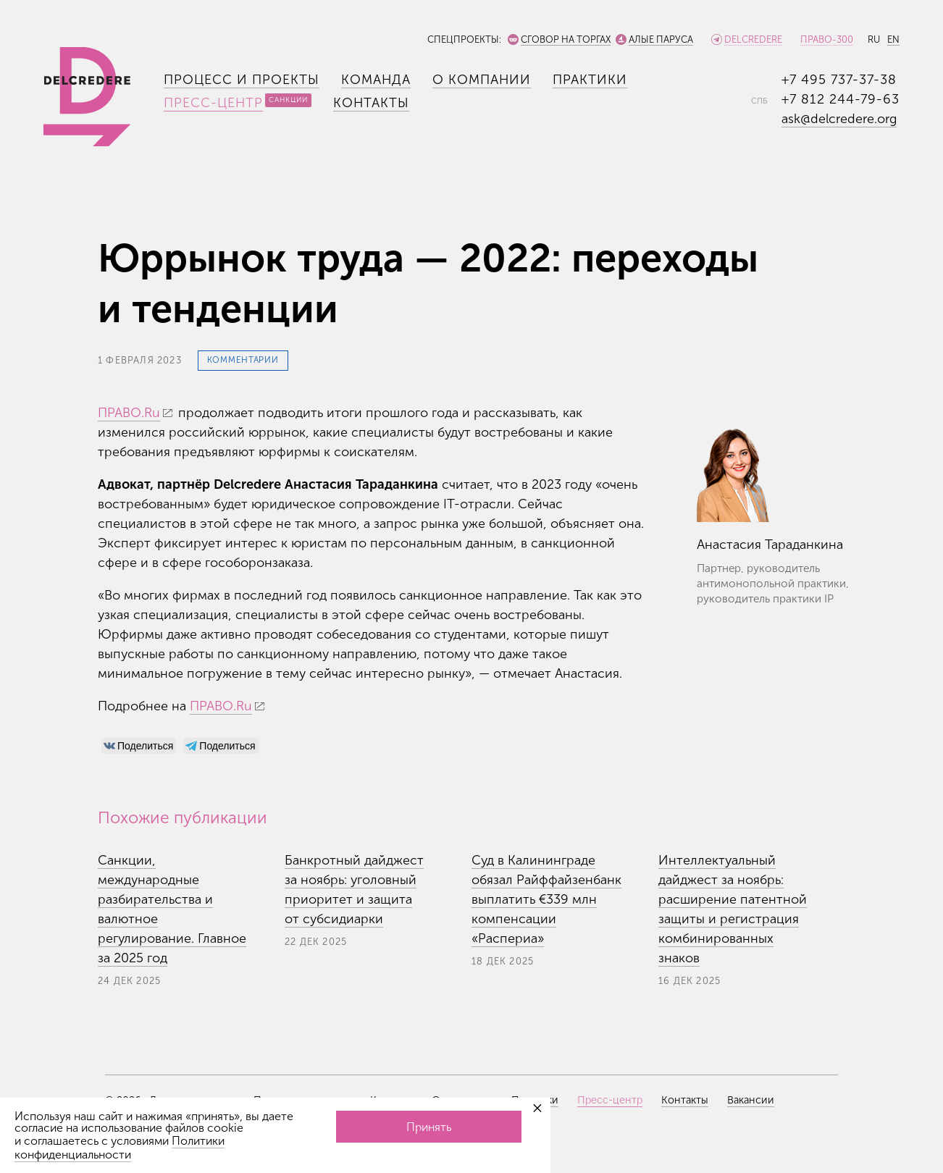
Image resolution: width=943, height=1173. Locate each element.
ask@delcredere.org (839, 119)
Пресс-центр (213, 103)
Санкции (288, 100)
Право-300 (826, 39)
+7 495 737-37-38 (839, 80)
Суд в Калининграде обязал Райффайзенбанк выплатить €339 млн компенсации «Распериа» (546, 899)
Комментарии (243, 360)
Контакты (371, 103)
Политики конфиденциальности (119, 1147)
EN (893, 39)
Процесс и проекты (241, 80)
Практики (590, 80)
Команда (376, 80)
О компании (481, 80)
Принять (428, 1127)
